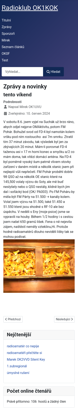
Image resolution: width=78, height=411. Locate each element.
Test (5, 60)
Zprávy (7, 27)
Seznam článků (13, 47)
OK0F (6, 54)
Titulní (6, 20)
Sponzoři (8, 34)
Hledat (53, 72)
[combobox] (22, 71)
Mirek (6, 40)
